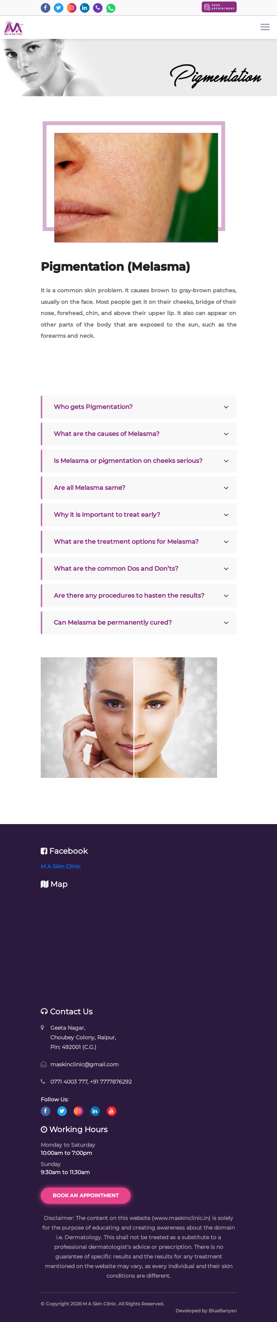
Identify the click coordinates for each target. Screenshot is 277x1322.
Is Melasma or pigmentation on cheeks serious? (128, 460)
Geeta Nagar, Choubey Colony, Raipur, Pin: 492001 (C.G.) (83, 1037)
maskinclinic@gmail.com (84, 1064)
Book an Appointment (86, 1195)
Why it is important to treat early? (107, 514)
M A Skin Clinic (61, 866)
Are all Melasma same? (89, 487)
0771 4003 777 (68, 1081)
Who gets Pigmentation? (93, 407)
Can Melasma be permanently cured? (113, 622)
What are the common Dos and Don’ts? (116, 568)
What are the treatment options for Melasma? (126, 541)
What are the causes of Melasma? (106, 433)
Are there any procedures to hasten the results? (129, 595)
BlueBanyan (223, 1311)
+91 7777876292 (111, 1081)
